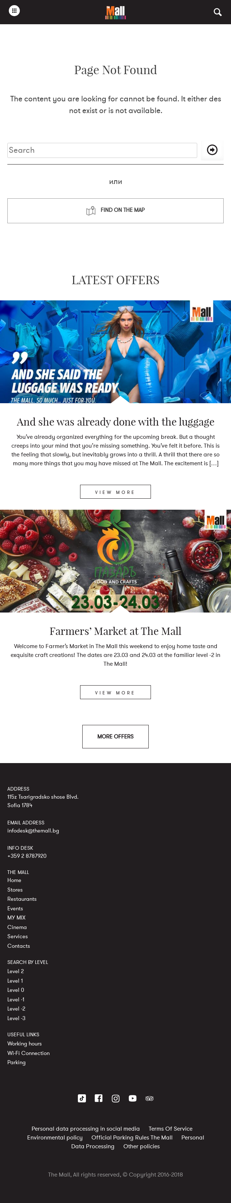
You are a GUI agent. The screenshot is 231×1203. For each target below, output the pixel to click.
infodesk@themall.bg (33, 830)
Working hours (24, 1043)
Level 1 (15, 981)
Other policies (141, 1146)
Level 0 (15, 990)
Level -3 (16, 1018)
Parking (16, 1062)
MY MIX (16, 917)
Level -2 (16, 1008)
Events (15, 908)
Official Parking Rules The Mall (132, 1138)
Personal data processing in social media (86, 1129)
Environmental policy (55, 1138)
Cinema (17, 927)
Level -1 (15, 999)
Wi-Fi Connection (28, 1053)
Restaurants (22, 899)
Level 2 (15, 971)
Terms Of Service (170, 1129)
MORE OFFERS (115, 736)
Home (14, 880)
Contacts (18, 946)
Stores (15, 889)
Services (17, 936)
